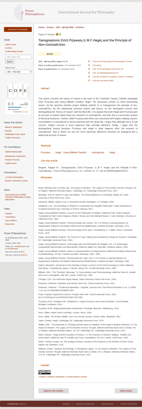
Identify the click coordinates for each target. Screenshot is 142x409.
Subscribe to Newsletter (18, 29)
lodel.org (22, 404)
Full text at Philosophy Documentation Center (112, 61)
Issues (50, 27)
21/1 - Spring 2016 (64, 27)
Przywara (45, 152)
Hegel (112, 152)
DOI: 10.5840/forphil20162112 (105, 73)
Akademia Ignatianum (85, 404)
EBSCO (24, 255)
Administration (107, 404)
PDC (23, 252)
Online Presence (12, 138)
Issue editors (11, 220)
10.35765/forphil (11, 249)
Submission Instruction (15, 156)
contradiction (98, 152)
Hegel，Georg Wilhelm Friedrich (70, 152)
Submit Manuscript (13, 152)
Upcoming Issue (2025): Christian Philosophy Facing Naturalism (17, 197)
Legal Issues (11, 163)
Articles (80, 27)
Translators (10, 217)
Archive (8, 48)
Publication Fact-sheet (15, 134)
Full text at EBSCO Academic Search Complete (113, 77)
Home (41, 27)
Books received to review (16, 181)
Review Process (12, 160)
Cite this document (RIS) (103, 81)
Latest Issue (10, 44)
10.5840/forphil (20, 246)
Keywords (9, 224)
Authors (8, 213)
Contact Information (14, 177)
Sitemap (66, 404)
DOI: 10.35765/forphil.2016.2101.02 (108, 69)
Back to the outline (53, 391)
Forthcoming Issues (14, 51)
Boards (8, 131)
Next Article (126, 391)
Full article (97, 65)
